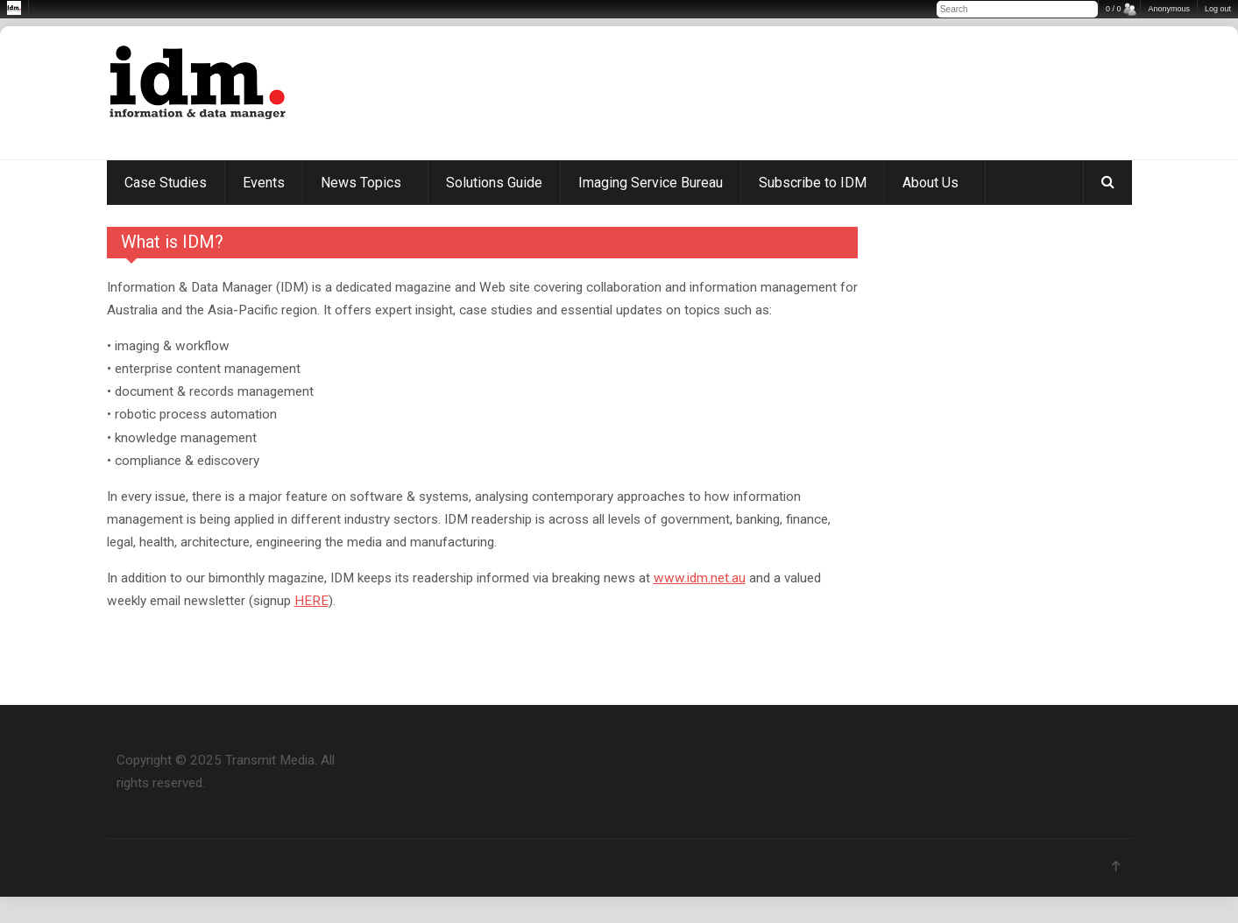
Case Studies (165, 182)
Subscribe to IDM (813, 182)
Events (264, 182)
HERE (311, 601)
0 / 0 (1113, 8)
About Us (930, 182)
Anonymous (1169, 8)
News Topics (361, 182)
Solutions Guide (494, 182)
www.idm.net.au (700, 578)
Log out (1218, 8)
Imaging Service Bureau (650, 182)
